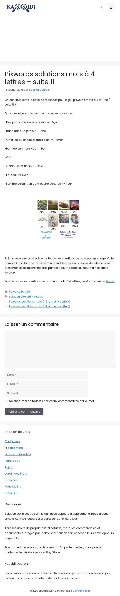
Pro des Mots (14, 448)
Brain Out (11, 493)
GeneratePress (81, 590)
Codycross (12, 441)
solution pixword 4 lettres (26, 296)
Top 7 (9, 467)
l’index (110, 281)
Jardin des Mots (16, 473)
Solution (25, 291)
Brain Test (12, 480)
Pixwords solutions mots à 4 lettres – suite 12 (39, 306)
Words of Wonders (18, 454)
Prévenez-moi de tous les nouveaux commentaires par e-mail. (51, 401)
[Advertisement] (60, 39)
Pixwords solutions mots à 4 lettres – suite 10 (39, 301)
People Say (12, 461)
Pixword (14, 291)
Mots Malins (13, 486)
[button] (102, 7)
